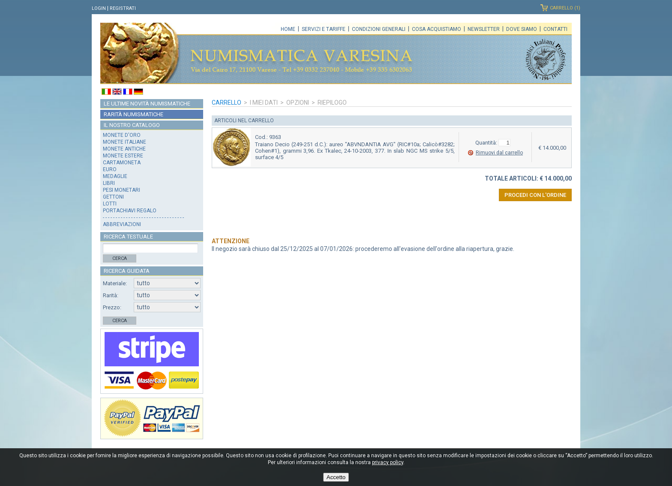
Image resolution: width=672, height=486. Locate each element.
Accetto (336, 477)
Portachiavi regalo (129, 211)
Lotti (110, 204)
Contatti (555, 29)
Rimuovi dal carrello (499, 153)
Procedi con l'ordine (535, 195)
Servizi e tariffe (323, 29)
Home (288, 29)
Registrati (123, 8)
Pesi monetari (121, 190)
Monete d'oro (122, 135)
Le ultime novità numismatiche (147, 103)
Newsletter (484, 29)
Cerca (119, 258)
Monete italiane (124, 142)
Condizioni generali (378, 29)
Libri (109, 183)
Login (99, 8)
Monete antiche (124, 149)
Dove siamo (521, 29)
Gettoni (113, 197)
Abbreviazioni (122, 224)
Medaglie (115, 176)
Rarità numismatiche (133, 114)
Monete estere (123, 156)
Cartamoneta (122, 163)
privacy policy (387, 462)
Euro (110, 169)
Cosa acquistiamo (436, 29)
